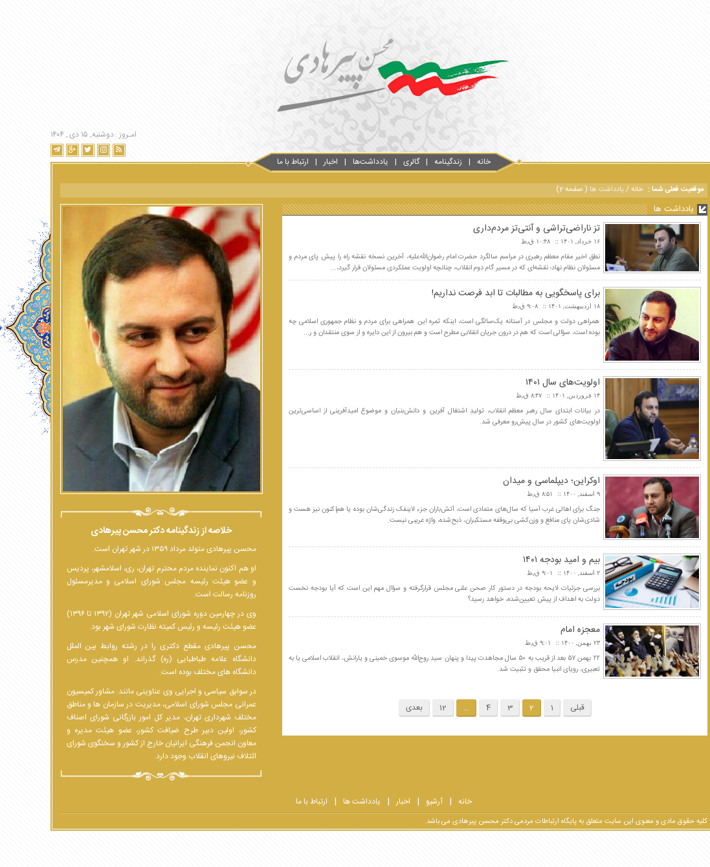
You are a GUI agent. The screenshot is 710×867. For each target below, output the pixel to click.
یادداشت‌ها (342, 161)
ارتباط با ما (283, 801)
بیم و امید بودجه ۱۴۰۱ (532, 560)
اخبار (302, 161)
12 (414, 707)
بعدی (385, 707)
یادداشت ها (333, 801)
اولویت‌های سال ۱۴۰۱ (534, 382)
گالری (383, 161)
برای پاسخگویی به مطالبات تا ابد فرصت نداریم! (487, 293)
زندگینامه (420, 161)
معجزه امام (551, 630)
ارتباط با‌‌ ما (264, 161)
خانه (455, 161)
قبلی (549, 707)
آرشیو (405, 801)
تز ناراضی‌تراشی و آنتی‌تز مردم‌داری (508, 228)
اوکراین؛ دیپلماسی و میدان (522, 481)
